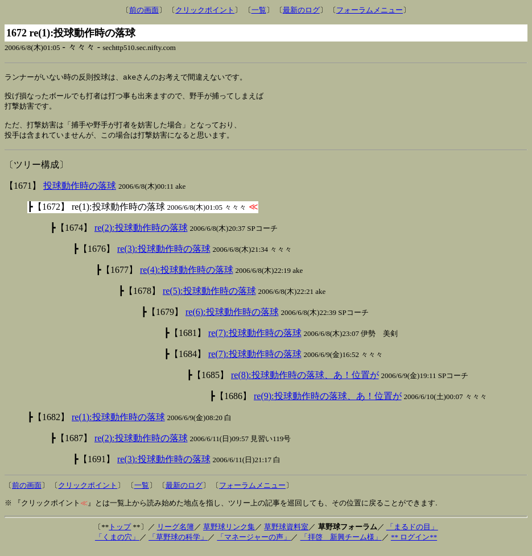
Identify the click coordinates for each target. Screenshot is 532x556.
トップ (120, 533)
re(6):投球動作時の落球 (232, 318)
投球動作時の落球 (79, 192)
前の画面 (144, 10)
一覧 (258, 10)
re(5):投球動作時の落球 (209, 297)
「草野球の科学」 (178, 543)
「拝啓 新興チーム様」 (341, 543)
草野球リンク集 (229, 533)
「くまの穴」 (117, 543)
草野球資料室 (286, 533)
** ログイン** (414, 543)
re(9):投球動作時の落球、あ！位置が (328, 402)
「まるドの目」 (412, 533)
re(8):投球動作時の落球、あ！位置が (305, 381)
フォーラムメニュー (369, 10)
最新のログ (301, 10)
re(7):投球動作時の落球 (255, 339)
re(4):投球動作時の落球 (186, 276)
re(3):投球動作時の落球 (164, 255)
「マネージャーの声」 (254, 543)
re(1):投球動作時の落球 (118, 423)
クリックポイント (204, 10)
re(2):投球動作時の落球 (141, 234)
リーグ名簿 (175, 533)
